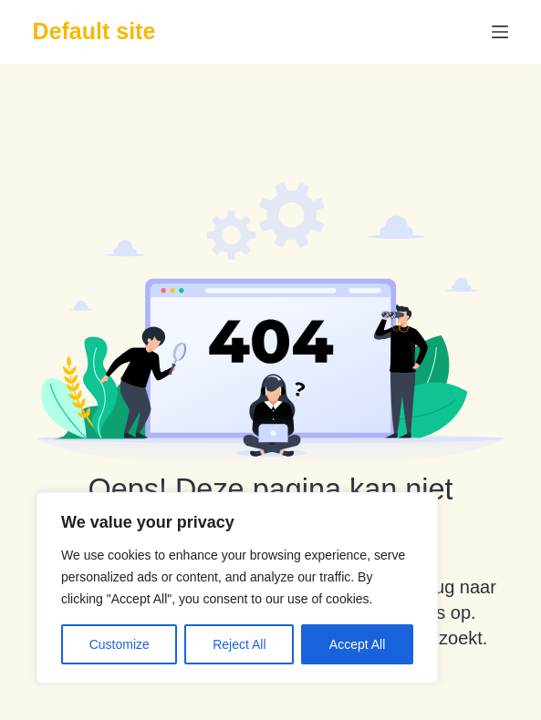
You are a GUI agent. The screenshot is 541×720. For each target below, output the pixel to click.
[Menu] (500, 32)
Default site (94, 31)
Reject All (239, 644)
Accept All (357, 644)
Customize (119, 644)
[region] (237, 588)
